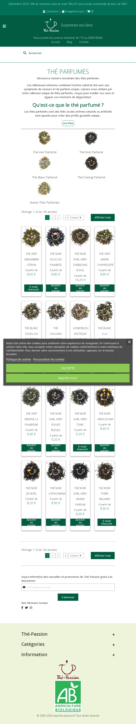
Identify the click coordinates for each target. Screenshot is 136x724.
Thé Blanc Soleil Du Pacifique (31, 333)
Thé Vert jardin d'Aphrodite (105, 259)
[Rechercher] (40, 53)
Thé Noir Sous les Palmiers (56, 259)
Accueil (55, 42)
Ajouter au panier (56, 288)
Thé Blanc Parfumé (44, 177)
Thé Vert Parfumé (45, 152)
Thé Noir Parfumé (91, 152)
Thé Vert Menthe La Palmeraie (31, 419)
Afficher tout (103, 217)
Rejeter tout (68, 378)
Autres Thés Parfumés (45, 202)
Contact (84, 42)
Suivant (76, 217)
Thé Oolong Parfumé (91, 177)
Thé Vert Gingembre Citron (31, 259)
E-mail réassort (33, 288)
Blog (69, 42)
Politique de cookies (18, 359)
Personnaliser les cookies (48, 359)
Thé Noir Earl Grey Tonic (80, 419)
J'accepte (68, 368)
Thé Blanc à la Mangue (104, 333)
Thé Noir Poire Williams (104, 493)
